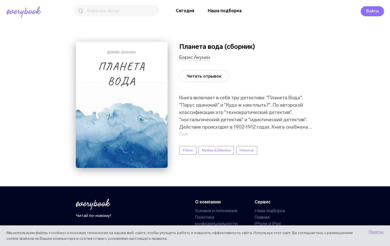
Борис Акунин (194, 57)
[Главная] (24, 12)
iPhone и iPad (268, 223)
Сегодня (185, 10)
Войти (372, 11)
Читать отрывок (204, 76)
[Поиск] (116, 11)
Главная (262, 217)
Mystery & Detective (216, 150)
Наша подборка (225, 10)
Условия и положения (216, 210)
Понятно (376, 232)
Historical (247, 150)
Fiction (188, 150)
